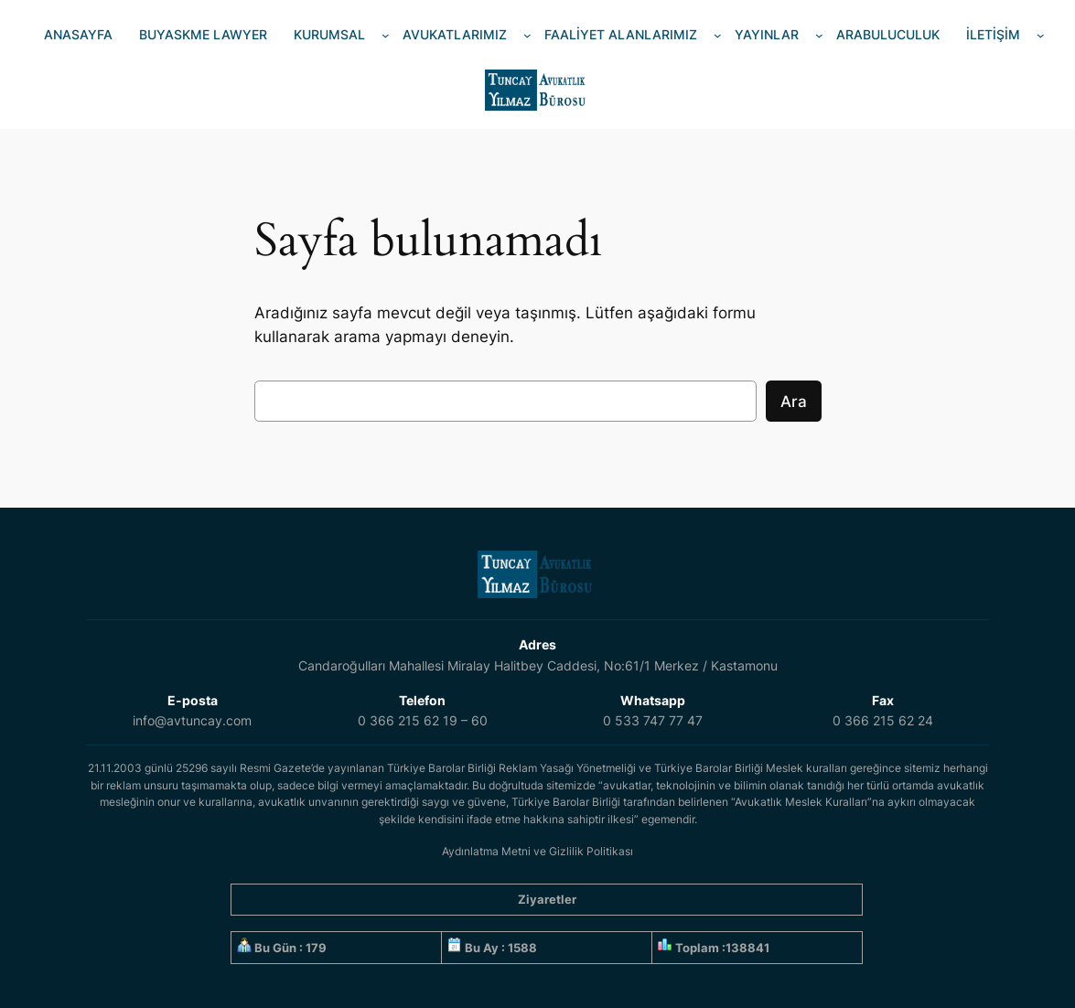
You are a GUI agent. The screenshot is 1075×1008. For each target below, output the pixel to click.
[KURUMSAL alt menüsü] (386, 35)
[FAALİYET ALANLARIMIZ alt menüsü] (718, 35)
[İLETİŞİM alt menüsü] (1041, 35)
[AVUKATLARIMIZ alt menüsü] (527, 35)
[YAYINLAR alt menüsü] (819, 35)
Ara (793, 401)
